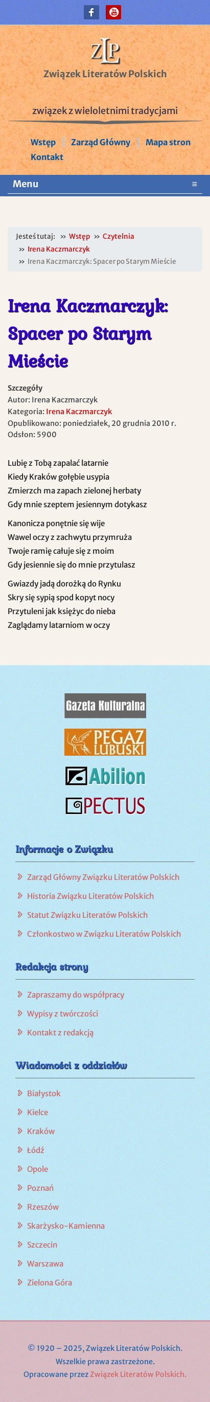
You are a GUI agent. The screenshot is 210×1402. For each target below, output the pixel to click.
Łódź (35, 1150)
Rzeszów (43, 1207)
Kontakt (47, 157)
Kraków (41, 1131)
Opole (37, 1169)
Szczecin (42, 1245)
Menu (105, 184)
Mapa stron (168, 142)
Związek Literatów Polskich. (138, 1374)
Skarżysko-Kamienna (66, 1226)
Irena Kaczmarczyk (79, 411)
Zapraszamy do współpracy (75, 995)
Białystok (44, 1093)
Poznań (40, 1188)
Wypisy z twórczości (62, 1014)
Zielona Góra (49, 1282)
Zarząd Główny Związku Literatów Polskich (103, 877)
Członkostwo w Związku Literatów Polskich (104, 934)
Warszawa (45, 1264)
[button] (91, 12)
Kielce (37, 1112)
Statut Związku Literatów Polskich (87, 915)
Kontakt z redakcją (60, 1032)
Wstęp (43, 142)
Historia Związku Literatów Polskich (90, 896)
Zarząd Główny (100, 142)
